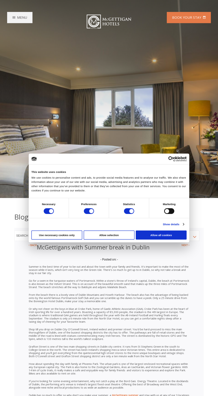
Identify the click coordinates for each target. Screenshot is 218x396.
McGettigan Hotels (109, 22)
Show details (171, 224)
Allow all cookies (161, 234)
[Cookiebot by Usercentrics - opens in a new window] (171, 159)
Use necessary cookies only (57, 234)
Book (186, 17)
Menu (22, 17)
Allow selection (109, 234)
